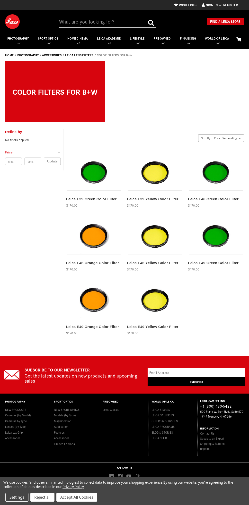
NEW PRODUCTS (15, 409)
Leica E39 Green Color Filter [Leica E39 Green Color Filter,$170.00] (91, 199)
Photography (17, 40)
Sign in (210, 4)
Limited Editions (64, 443)
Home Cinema (77, 40)
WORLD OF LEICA (217, 40)
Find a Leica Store (225, 21)
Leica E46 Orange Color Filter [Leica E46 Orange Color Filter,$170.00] (92, 263)
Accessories (12, 437)
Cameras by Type (16, 420)
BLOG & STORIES (162, 431)
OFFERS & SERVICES (164, 420)
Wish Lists (185, 4)
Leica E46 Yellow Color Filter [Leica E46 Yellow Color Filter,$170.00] (152, 263)
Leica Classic (111, 409)
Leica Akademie (108, 40)
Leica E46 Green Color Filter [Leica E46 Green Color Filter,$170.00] (213, 199)
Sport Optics (48, 40)
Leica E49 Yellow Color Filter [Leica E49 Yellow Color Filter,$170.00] (152, 327)
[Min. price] (13, 162)
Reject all (42, 497)
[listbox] (228, 138)
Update (52, 161)
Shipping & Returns (212, 444)
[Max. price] (33, 162)
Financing (188, 40)
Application (61, 426)
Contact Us (207, 433)
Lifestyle (137, 40)
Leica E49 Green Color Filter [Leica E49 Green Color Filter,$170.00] (213, 263)
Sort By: (206, 138)
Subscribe (196, 381)
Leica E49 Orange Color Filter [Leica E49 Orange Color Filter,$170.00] (92, 327)
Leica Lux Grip (14, 431)
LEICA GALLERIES (162, 414)
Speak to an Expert (212, 439)
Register (230, 4)
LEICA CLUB (159, 437)
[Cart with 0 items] (239, 39)
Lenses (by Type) (16, 426)
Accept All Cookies (76, 497)
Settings (16, 497)
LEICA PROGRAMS (163, 426)
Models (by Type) (65, 414)
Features (59, 431)
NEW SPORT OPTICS (67, 409)
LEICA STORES (160, 409)
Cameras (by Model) (18, 414)
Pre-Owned (162, 40)
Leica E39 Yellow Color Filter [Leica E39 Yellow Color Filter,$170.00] (152, 199)
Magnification (62, 420)
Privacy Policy (73, 486)
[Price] (33, 152)
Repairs (205, 449)
